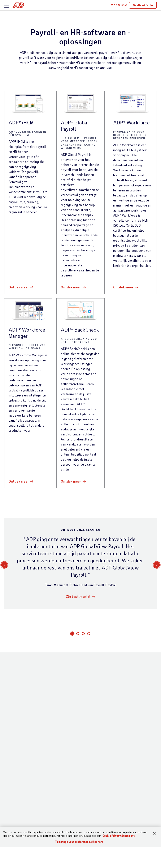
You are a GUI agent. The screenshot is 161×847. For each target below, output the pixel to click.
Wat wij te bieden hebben (52, 697)
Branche (77, 712)
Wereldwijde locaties (134, 716)
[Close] (154, 833)
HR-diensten (53, 796)
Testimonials (107, 712)
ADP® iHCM (21, 122)
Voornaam (11, 512)
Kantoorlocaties (137, 700)
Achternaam (92, 512)
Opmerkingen (49, 597)
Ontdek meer (19, 188)
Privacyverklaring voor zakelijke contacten (117, 657)
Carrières (132, 726)
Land (87, 565)
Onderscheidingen (111, 726)
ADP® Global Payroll (75, 125)
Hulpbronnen (108, 693)
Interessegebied (95, 494)
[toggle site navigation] (6, 5)
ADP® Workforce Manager (27, 233)
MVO (128, 707)
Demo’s (103, 740)
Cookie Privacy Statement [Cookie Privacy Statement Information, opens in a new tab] (119, 835)
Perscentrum (134, 733)
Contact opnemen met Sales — (17, 704)
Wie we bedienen (78, 695)
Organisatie (92, 547)
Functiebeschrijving (98, 529)
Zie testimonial (79, 402)
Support (10, 716)
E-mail (8, 529)
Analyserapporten (111, 719)
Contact (10, 693)
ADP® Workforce (131, 122)
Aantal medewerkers (18, 565)
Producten (52, 810)
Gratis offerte (143, 5)
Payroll (49, 709)
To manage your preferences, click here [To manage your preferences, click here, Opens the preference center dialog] (79, 841)
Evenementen (108, 733)
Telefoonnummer (16, 547)
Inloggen (10, 724)
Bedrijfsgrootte (82, 705)
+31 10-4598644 (99, 639)
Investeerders (135, 740)
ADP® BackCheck (80, 230)
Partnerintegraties (58, 803)
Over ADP (132, 693)
